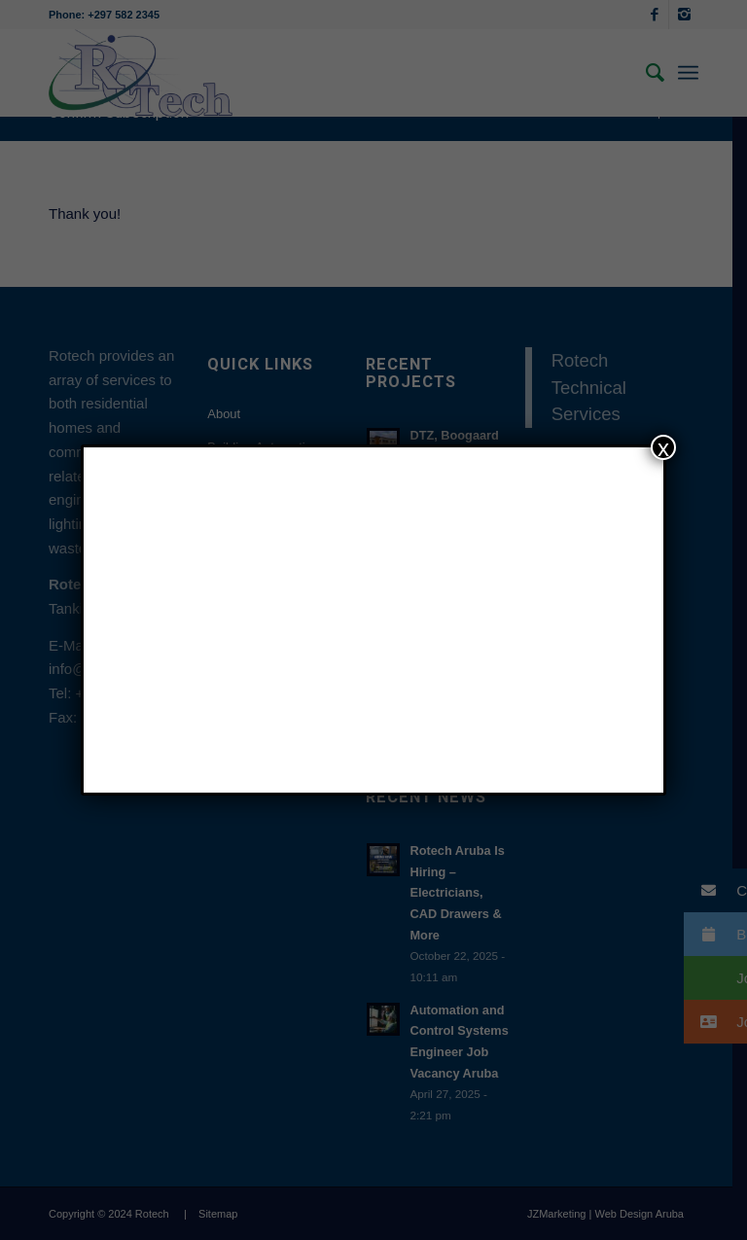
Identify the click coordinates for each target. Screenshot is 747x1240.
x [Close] (663, 447)
